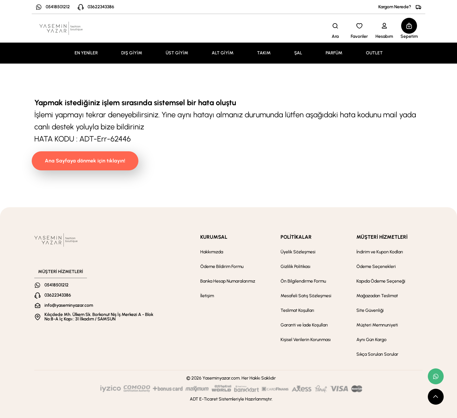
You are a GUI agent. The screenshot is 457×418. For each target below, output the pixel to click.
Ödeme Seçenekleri (376, 266)
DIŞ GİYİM (131, 53)
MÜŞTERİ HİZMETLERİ (381, 237)
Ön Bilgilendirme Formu (303, 281)
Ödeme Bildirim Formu (221, 266)
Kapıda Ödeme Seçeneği (380, 281)
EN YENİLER (86, 53)
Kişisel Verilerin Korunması (306, 339)
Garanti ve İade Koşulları (304, 325)
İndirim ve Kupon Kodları (379, 252)
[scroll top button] (436, 397)
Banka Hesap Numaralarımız (227, 281)
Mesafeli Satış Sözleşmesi (306, 295)
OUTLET (374, 53)
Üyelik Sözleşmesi (298, 252)
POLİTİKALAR (296, 237)
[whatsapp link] (436, 376)
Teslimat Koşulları (297, 310)
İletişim (207, 295)
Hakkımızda (211, 252)
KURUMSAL (213, 237)
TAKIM (264, 53)
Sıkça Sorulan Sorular (377, 354)
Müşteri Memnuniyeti (377, 325)
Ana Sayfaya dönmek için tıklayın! (85, 161)
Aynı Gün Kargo (371, 339)
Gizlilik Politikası (295, 266)
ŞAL (298, 53)
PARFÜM (334, 53)
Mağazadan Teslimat (377, 295)
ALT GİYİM (223, 53)
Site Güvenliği (370, 310)
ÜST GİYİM (177, 53)
